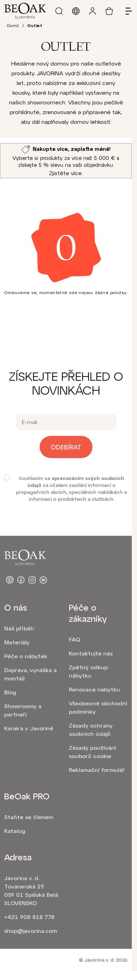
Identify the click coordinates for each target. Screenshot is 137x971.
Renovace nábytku (94, 689)
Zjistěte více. (66, 173)
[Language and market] (76, 11)
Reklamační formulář (97, 769)
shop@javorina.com (30, 930)
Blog (10, 692)
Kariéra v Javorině (28, 728)
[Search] (59, 11)
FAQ (74, 639)
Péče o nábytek (25, 656)
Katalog (14, 830)
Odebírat (66, 447)
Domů (13, 25)
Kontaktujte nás (91, 653)
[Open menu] (126, 11)
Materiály (17, 642)
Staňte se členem (28, 817)
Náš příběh (19, 628)
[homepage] (25, 11)
